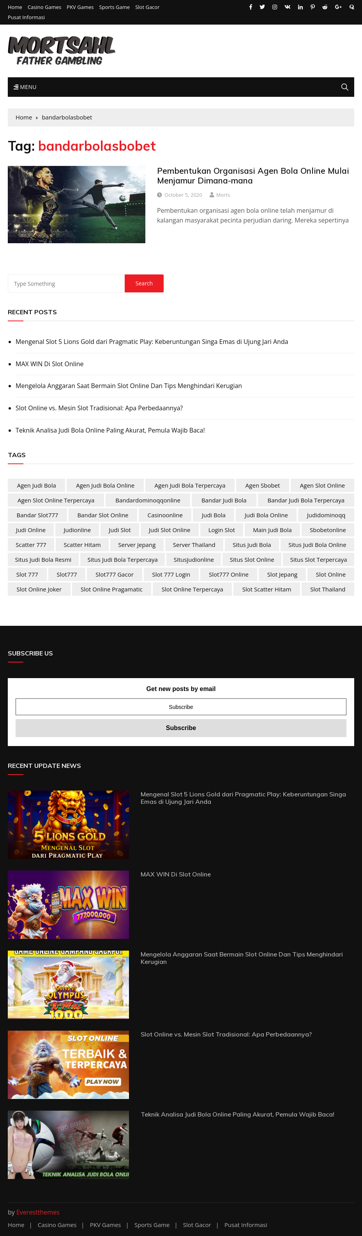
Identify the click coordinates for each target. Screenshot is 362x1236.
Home (15, 7)
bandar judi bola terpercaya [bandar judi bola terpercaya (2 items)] (306, 500)
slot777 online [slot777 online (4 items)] (229, 574)
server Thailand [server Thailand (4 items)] (194, 545)
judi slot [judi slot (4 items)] (120, 530)
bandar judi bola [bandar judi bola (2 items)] (224, 500)
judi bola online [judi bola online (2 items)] (266, 515)
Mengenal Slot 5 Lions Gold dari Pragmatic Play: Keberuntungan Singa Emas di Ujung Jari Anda (152, 341)
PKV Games (80, 7)
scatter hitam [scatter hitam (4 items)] (82, 545)
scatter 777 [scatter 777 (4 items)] (31, 545)
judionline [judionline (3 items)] (77, 530)
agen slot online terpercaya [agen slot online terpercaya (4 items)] (56, 500)
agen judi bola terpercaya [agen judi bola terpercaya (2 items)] (190, 485)
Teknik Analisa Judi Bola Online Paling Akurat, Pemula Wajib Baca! (110, 430)
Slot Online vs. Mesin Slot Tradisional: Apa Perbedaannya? (99, 408)
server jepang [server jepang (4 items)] (136, 545)
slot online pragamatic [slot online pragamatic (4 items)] (112, 589)
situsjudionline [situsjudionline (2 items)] (194, 559)
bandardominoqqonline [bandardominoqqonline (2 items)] (147, 500)
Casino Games (44, 7)
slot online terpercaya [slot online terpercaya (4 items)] (192, 589)
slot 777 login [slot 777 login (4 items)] (171, 574)
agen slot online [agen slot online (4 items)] (322, 485)
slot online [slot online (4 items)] (331, 574)
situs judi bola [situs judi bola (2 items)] (252, 545)
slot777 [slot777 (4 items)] (67, 574)
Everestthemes (38, 1212)
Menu (25, 87)
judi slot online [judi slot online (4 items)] (169, 530)
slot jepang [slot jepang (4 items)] (282, 574)
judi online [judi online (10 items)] (31, 530)
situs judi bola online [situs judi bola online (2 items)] (317, 545)
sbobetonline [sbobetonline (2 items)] (328, 530)
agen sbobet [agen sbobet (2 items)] (262, 485)
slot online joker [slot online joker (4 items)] (39, 589)
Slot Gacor (147, 7)
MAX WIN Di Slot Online (50, 364)
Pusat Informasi (26, 17)
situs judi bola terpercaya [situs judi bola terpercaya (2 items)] (122, 559)
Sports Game (114, 7)
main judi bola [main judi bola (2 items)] (272, 530)
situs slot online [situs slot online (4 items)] (252, 559)
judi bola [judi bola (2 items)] (214, 515)
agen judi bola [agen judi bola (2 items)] (36, 485)
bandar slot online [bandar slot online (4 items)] (102, 515)
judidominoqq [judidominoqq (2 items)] (326, 515)
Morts (223, 194)
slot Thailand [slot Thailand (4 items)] (327, 589)
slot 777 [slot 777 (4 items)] (27, 574)
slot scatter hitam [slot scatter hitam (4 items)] (266, 589)
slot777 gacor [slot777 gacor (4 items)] (114, 574)
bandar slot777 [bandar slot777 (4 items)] (37, 515)
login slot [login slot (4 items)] (221, 530)
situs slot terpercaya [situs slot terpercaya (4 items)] (318, 559)
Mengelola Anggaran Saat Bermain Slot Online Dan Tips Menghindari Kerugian (129, 385)
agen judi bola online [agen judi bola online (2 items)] (105, 485)
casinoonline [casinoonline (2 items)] (165, 515)
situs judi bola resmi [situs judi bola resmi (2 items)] (43, 559)
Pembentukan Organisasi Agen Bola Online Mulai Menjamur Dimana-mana (253, 175)
